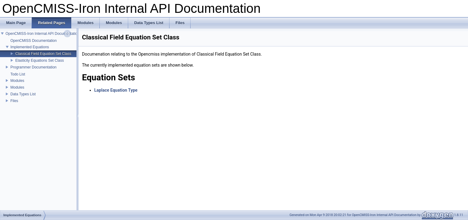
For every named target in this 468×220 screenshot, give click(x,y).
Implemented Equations (29, 47)
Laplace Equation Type (115, 90)
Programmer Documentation (33, 67)
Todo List (17, 74)
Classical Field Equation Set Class (43, 54)
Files (14, 101)
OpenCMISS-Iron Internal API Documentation (42, 33)
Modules (17, 81)
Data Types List (23, 94)
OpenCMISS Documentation (33, 40)
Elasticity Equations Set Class (39, 60)
